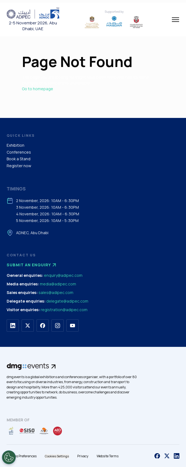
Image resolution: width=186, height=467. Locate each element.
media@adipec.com (58, 284)
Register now (19, 165)
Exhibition (15, 145)
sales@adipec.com (55, 292)
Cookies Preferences (22, 456)
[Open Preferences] (9, 457)
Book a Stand (18, 158)
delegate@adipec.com (67, 301)
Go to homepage (37, 88)
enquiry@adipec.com (63, 275)
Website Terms (107, 456)
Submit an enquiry (32, 265)
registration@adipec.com (64, 309)
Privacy (82, 456)
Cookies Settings (57, 456)
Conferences (19, 152)
